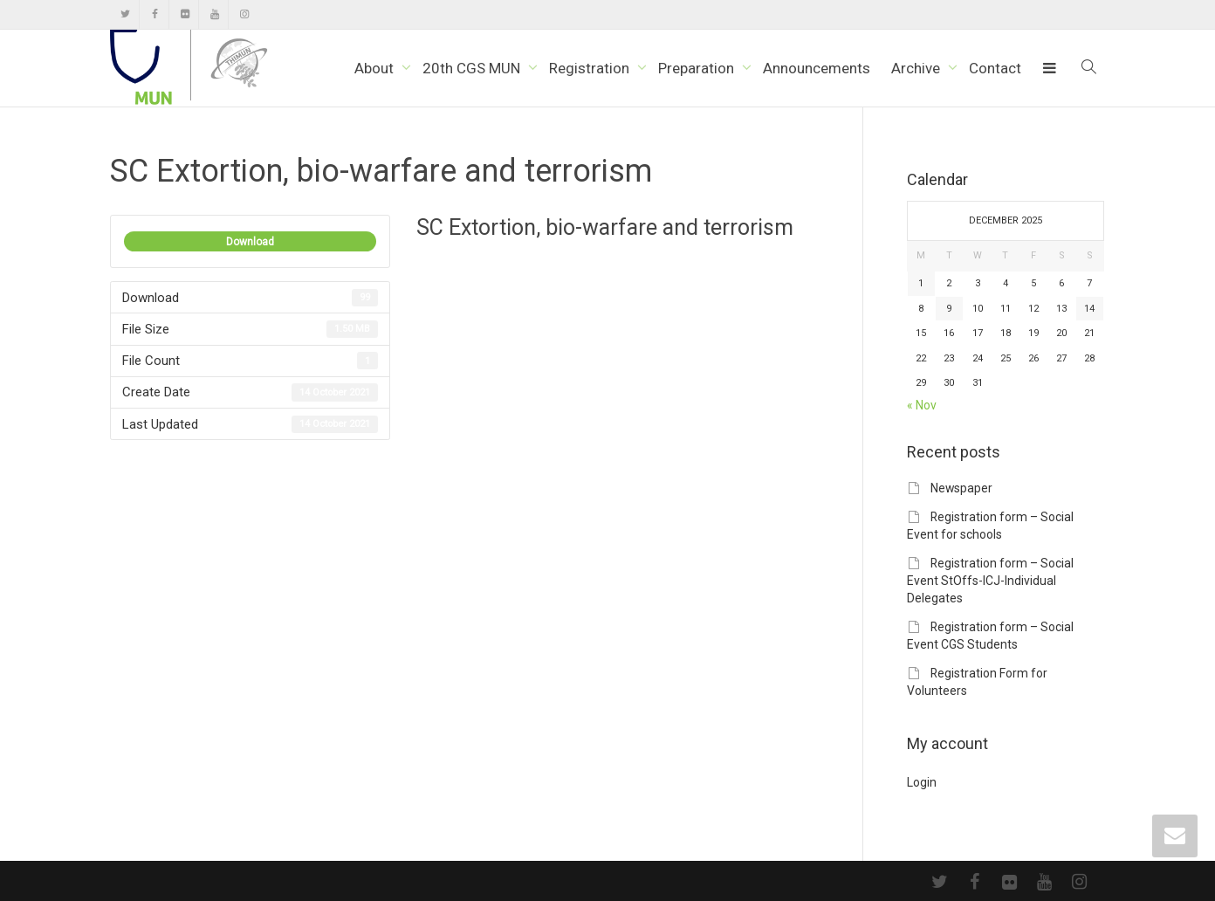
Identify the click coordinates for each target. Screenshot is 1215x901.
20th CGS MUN (473, 68)
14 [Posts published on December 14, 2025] (1089, 308)
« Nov (922, 405)
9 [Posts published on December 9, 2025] (948, 308)
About (375, 68)
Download (250, 242)
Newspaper (961, 488)
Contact (995, 68)
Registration (591, 68)
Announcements (816, 68)
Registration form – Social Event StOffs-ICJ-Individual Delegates (990, 580)
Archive (917, 68)
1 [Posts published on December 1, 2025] (920, 283)
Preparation (698, 68)
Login (922, 782)
